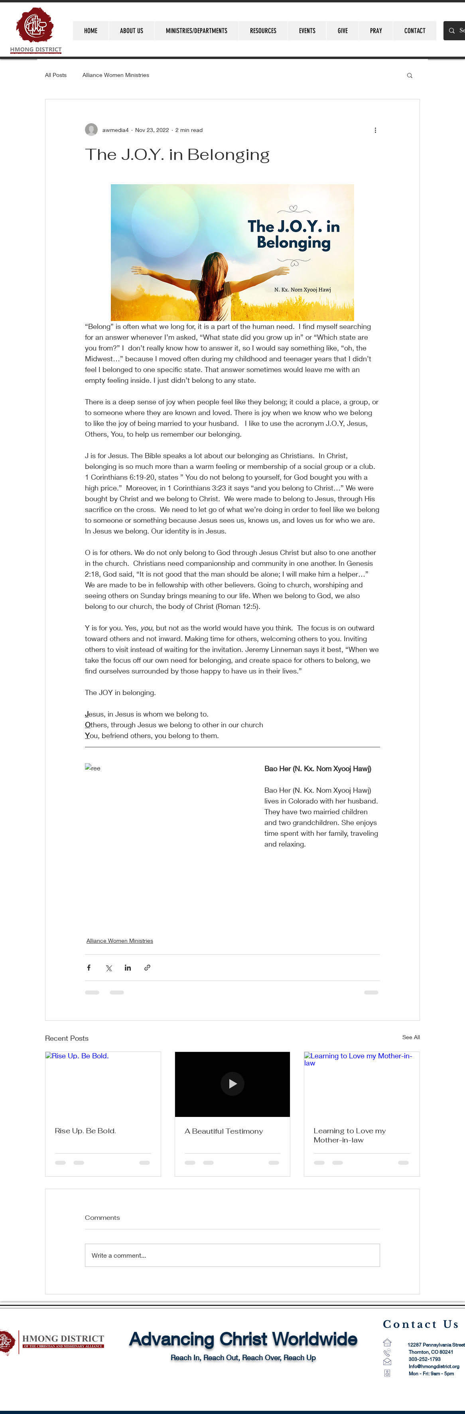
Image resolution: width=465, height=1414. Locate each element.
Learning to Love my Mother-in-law (350, 1135)
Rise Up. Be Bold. (85, 1130)
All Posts (56, 74)
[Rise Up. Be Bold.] (103, 1084)
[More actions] (375, 129)
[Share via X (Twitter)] (108, 967)
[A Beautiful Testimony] (232, 1084)
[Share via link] (147, 967)
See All (411, 1037)
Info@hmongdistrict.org (434, 1366)
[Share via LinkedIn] (128, 967)
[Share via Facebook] (89, 967)
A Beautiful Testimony (224, 1131)
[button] (410, 75)
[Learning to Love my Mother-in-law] (362, 1084)
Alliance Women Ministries (116, 74)
